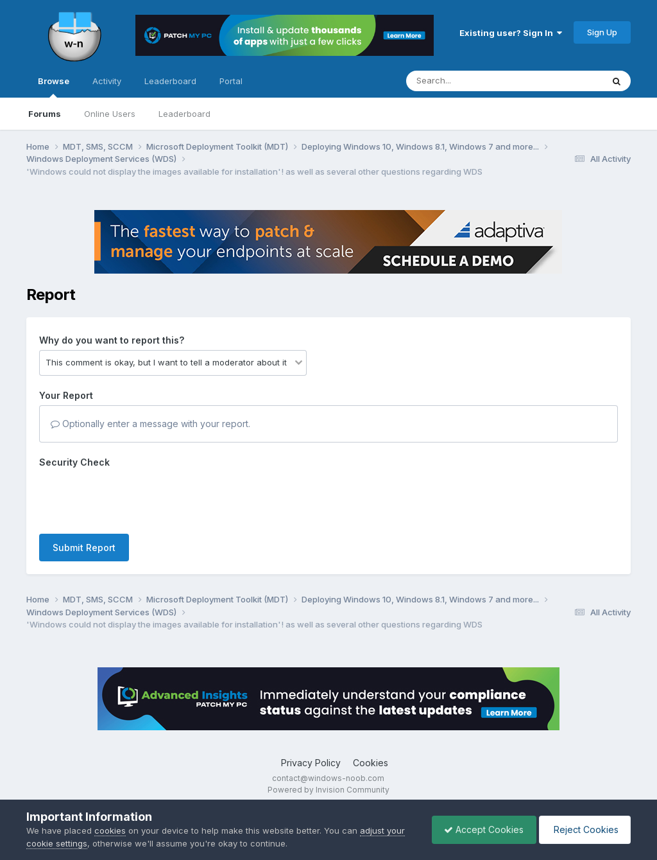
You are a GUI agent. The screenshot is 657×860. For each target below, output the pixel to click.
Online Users (109, 114)
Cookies (370, 762)
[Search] (469, 81)
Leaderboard (184, 114)
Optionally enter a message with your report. (150, 423)
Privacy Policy (311, 762)
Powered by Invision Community (328, 789)
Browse (53, 87)
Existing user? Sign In (510, 33)
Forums (44, 114)
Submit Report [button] (84, 547)
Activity (106, 81)
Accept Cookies (480, 829)
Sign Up (602, 32)
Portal (231, 81)
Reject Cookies (583, 829)
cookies (110, 830)
